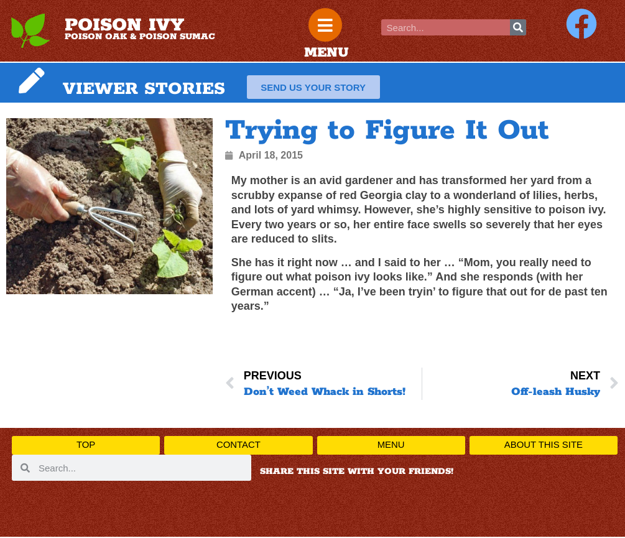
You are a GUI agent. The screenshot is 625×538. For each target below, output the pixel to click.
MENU (326, 54)
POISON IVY (124, 26)
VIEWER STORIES (144, 90)
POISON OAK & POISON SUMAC (140, 37)
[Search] (518, 27)
